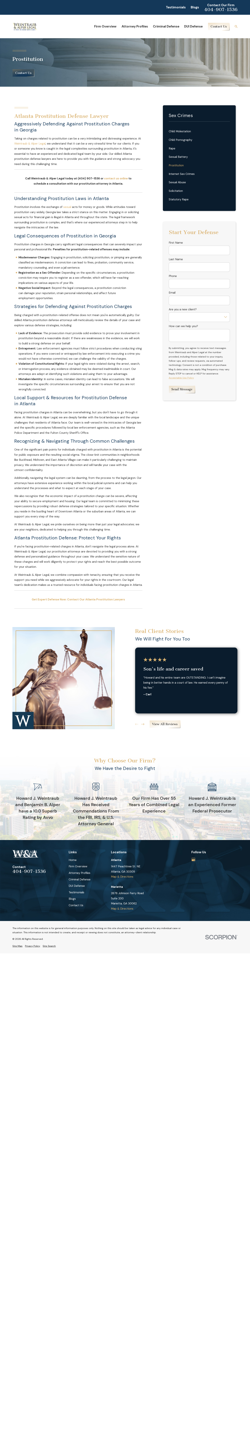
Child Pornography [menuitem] (180, 140)
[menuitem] (17, 946)
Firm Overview (78, 866)
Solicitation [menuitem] (176, 191)
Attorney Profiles (79, 873)
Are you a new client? (183, 309)
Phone (173, 276)
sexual (67, 207)
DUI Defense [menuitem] (193, 26)
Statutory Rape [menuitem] (179, 199)
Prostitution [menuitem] (176, 165)
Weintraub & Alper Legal (30, 143)
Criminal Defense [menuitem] (166, 26)
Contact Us (219, 26)
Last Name (176, 259)
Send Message (181, 389)
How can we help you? (183, 326)
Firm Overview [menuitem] (105, 26)
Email (172, 292)
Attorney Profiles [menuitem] (135, 26)
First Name (176, 242)
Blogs (195, 7)
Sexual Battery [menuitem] (178, 157)
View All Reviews (165, 724)
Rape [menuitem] (172, 148)
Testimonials (176, 7)
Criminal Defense (79, 879)
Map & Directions (122, 876)
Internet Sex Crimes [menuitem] (182, 174)
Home (73, 860)
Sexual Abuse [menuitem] (177, 182)
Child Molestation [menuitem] (180, 131)
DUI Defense (77, 886)
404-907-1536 (221, 10)
